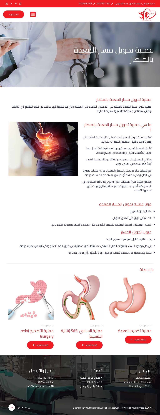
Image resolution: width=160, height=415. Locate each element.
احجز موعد (14, 14)
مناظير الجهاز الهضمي (89, 386)
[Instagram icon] (7, 3)
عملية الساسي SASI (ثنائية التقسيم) (82, 333)
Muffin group (92, 407)
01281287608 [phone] (85, 3)
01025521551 (44, 377)
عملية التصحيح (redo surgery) (37, 333)
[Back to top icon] (11, 407)
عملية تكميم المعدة (135, 330)
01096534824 (44, 382)
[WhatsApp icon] (20, 3)
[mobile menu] (33, 14)
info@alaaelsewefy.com (39, 386)
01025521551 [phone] (103, 3)
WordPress (138, 407)
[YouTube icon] (11, 3)
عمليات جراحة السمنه (90, 377)
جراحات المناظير (93, 382)
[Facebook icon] (16, 3)
